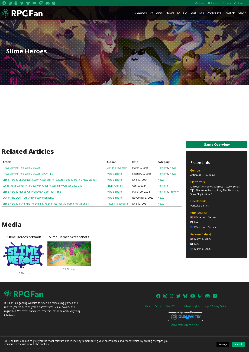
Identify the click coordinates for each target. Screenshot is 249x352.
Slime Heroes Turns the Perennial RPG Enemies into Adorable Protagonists (46, 203)
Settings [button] (223, 344)
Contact (215, 3)
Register (242, 3)
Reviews (156, 13)
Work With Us (173, 309)
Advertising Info (192, 309)
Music (182, 13)
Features (196, 13)
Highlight (163, 167)
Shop (242, 13)
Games (141, 13)
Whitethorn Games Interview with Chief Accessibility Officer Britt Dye (42, 185)
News (169, 13)
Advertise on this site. (185, 328)
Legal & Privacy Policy (215, 309)
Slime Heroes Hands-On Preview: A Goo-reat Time (32, 191)
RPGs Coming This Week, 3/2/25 (21, 167)
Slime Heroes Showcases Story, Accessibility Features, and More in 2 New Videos (50, 179)
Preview (174, 191)
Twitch (229, 13)
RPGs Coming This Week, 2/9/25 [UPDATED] (28, 173)
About (202, 3)
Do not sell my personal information (25, 348)
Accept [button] (238, 344)
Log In (228, 3)
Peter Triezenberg (117, 203)
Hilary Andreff (115, 185)
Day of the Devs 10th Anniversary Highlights (28, 197)
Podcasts (214, 13)
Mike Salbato (114, 173)
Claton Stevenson (117, 167)
